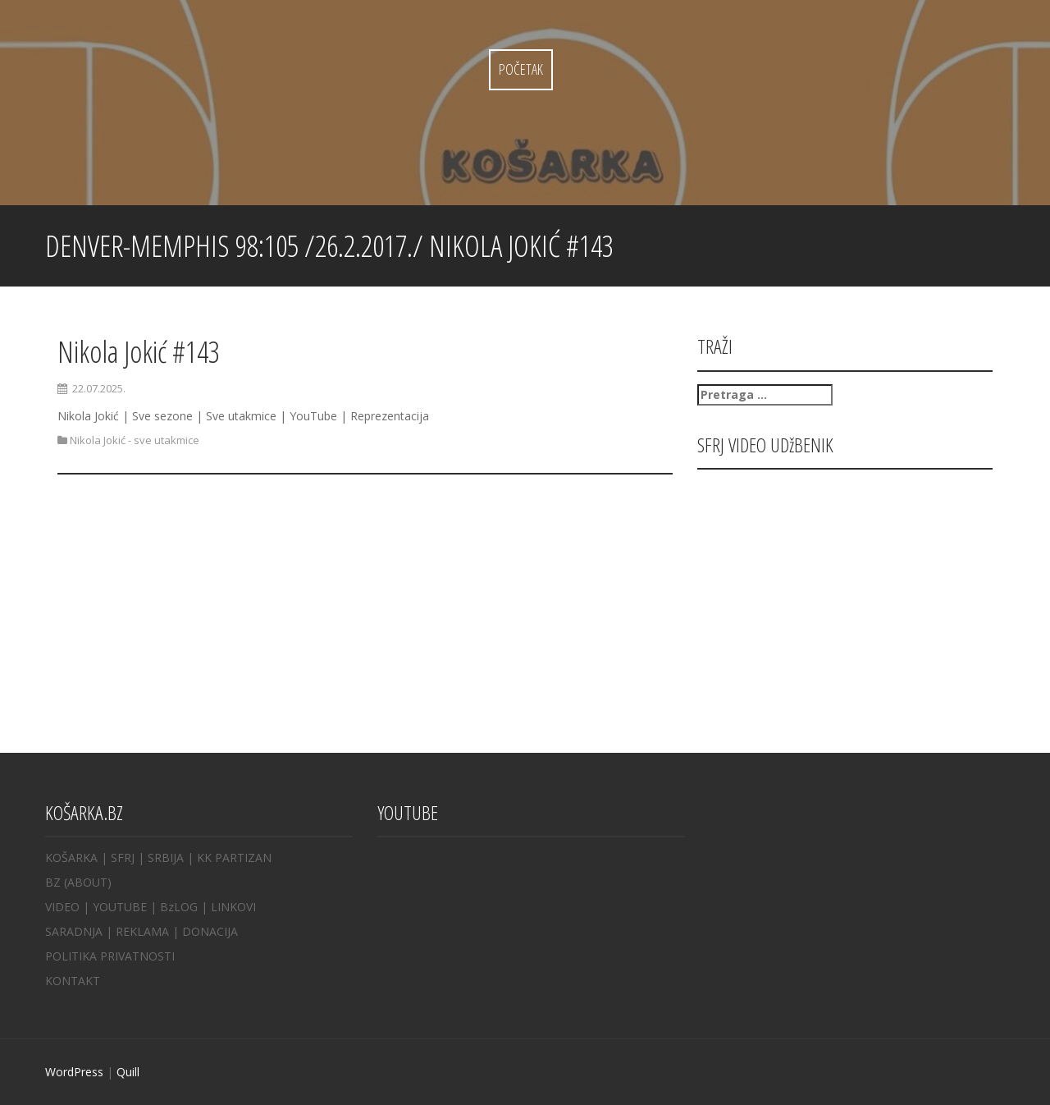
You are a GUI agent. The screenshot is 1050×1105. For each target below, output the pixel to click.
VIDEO (62, 907)
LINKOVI (233, 907)
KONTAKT (72, 980)
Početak (521, 69)
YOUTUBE (120, 907)
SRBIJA (166, 857)
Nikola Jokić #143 (138, 352)
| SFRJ (118, 857)
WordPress (74, 1072)
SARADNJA (74, 931)
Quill (127, 1072)
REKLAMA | (149, 931)
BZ (53, 882)
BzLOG (179, 907)
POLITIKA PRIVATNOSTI (110, 956)
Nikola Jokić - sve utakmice (134, 440)
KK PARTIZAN (234, 857)
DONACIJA (210, 931)
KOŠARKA (71, 857)
